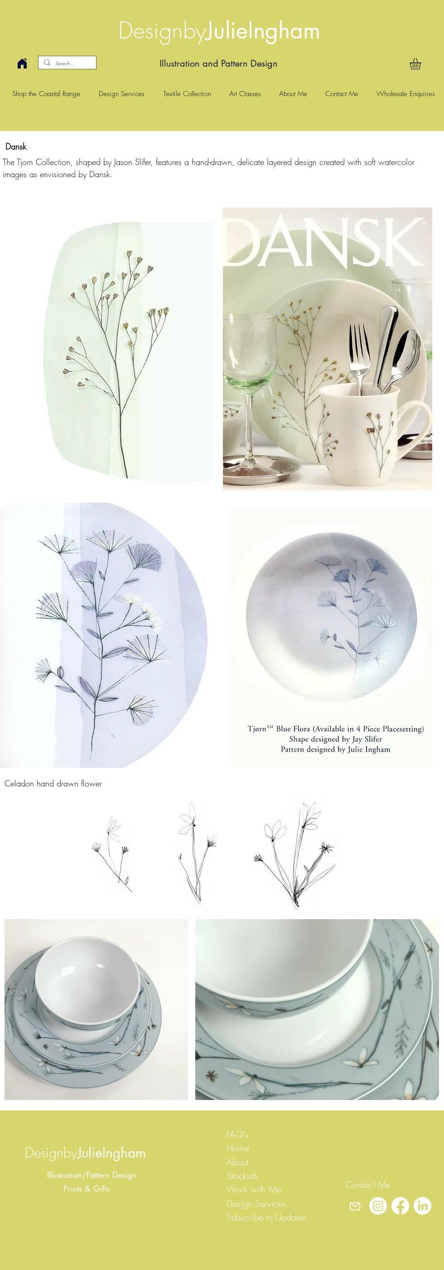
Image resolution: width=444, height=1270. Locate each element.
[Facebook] (400, 1206)
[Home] (22, 63)
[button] (422, 63)
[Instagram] (378, 1206)
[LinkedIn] (422, 1206)
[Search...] (66, 63)
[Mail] (355, 1206)
